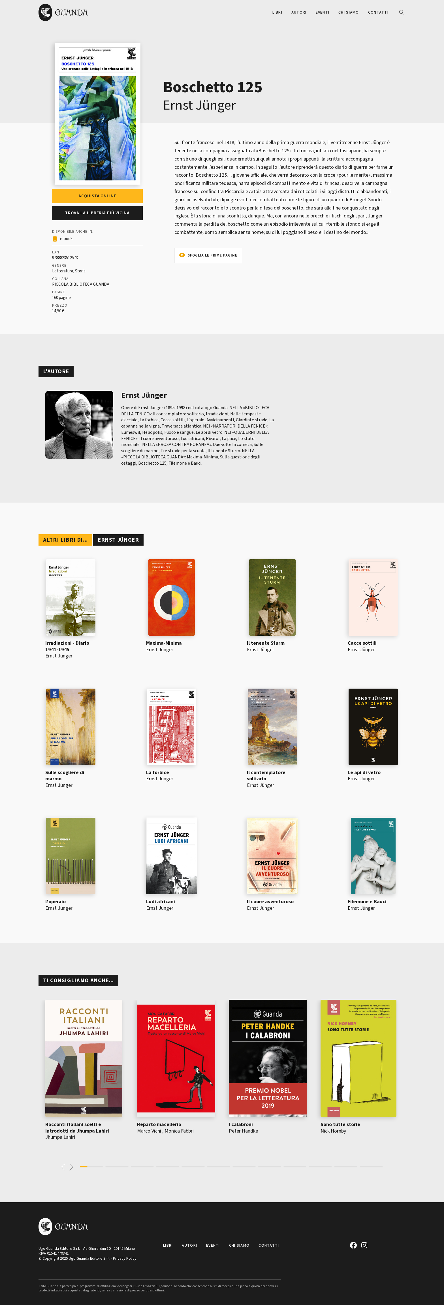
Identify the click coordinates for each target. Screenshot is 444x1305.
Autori (299, 12)
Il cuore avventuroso (270, 901)
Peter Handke (243, 1131)
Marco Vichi (149, 1131)
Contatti (378, 12)
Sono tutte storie (340, 1124)
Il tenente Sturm (266, 643)
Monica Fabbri (179, 1131)
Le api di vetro (364, 772)
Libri (277, 12)
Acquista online (97, 196)
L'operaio (55, 901)
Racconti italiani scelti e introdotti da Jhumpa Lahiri (77, 1128)
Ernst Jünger (199, 105)
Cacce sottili (362, 643)
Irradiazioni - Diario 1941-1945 (67, 646)
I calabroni (241, 1124)
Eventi (323, 12)
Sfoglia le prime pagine (212, 255)
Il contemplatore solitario (266, 776)
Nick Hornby (333, 1131)
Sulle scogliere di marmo (64, 776)
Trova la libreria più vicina (97, 213)
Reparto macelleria (159, 1124)
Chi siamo (348, 12)
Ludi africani (160, 901)
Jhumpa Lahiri (60, 1137)
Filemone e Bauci (367, 901)
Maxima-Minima (164, 643)
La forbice (157, 772)
